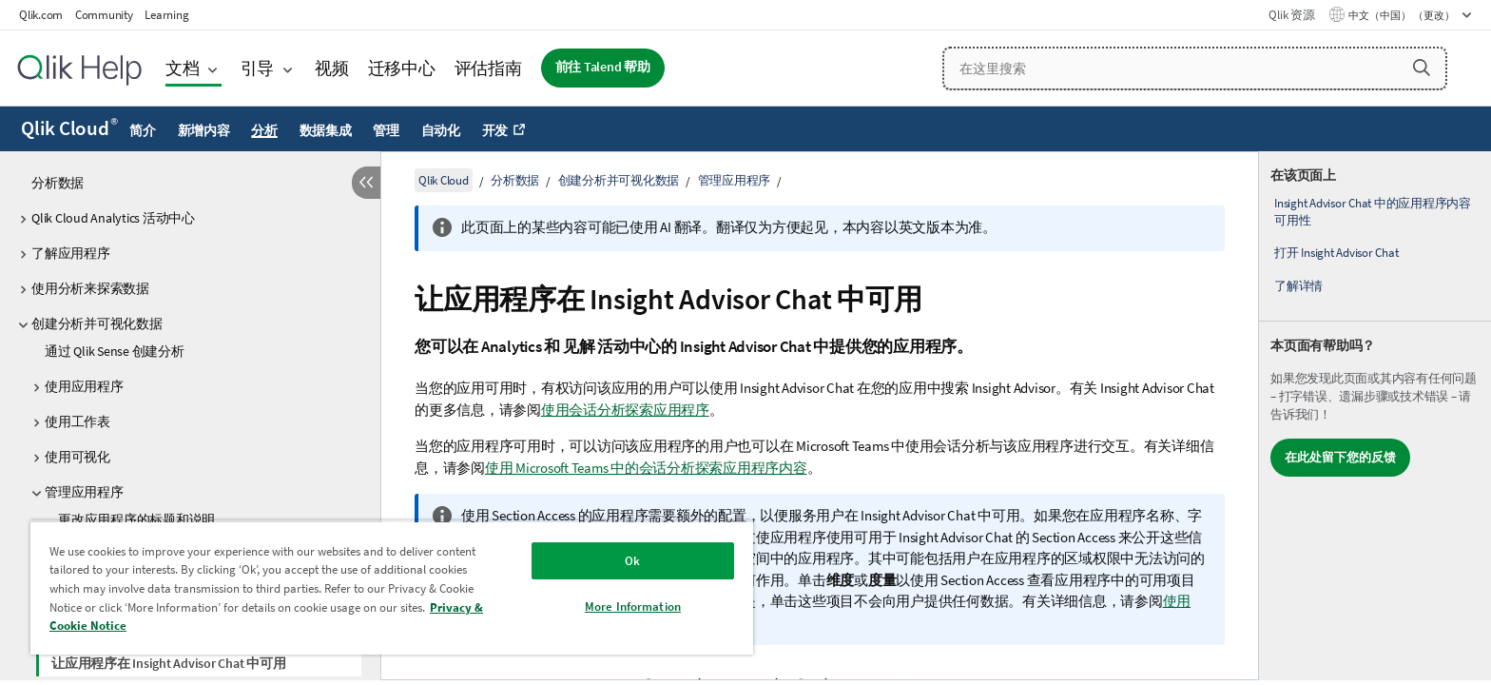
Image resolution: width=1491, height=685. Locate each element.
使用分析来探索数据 (90, 288)
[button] (1421, 67)
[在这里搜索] (1194, 68)
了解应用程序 (70, 253)
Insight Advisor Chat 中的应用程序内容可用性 (1372, 211)
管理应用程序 (84, 491)
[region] (391, 587)
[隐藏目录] (366, 182)
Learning (166, 15)
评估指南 (488, 68)
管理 (386, 130)
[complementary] (1375, 415)
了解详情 (1298, 286)
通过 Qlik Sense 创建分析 (114, 351)
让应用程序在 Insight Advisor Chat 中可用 (168, 663)
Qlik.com (41, 15)
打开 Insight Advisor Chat (1336, 253)
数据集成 (326, 130)
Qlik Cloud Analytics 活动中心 (113, 217)
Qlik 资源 (1291, 15)
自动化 (440, 130)
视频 (332, 68)
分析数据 (57, 182)
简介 (142, 130)
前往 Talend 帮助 (602, 67)
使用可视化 (77, 456)
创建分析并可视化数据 (97, 323)
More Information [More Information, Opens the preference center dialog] (633, 606)
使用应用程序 (84, 386)
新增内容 (204, 130)
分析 (264, 130)
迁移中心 (402, 68)
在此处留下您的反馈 (1340, 457)
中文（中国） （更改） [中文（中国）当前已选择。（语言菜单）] (1402, 15)
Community (104, 15)
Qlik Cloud (69, 128)
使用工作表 (77, 421)
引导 (258, 68)
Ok (632, 561)
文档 (182, 68)
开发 (495, 130)
